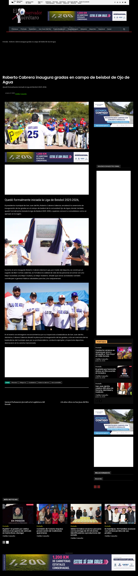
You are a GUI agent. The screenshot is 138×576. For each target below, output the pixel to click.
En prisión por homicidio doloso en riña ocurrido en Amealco (106, 371)
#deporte (23, 382)
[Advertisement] (69, 59)
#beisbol (14, 382)
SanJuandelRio (56, 382)
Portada (5, 42)
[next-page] (100, 401)
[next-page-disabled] (98, 486)
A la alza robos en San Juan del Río (74, 402)
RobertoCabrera (43, 382)
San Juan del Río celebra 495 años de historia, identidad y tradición (104, 389)
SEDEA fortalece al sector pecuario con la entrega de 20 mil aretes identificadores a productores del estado (86, 532)
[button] (124, 29)
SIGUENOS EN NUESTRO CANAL (108, 166)
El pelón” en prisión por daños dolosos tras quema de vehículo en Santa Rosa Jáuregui (17, 531)
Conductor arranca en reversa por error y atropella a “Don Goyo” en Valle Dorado (105, 353)
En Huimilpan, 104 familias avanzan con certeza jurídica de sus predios (120, 531)
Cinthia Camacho (21, 94)
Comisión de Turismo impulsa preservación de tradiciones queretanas (50, 531)
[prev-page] (97, 401)
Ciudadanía (32, 382)
